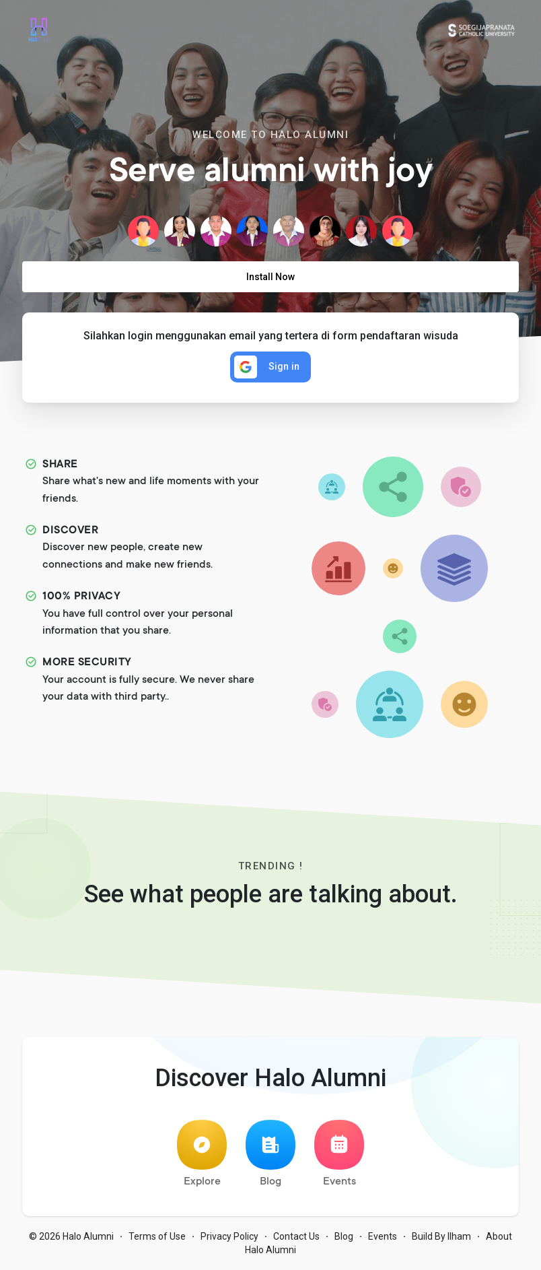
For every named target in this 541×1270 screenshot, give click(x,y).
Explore (202, 1154)
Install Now (270, 276)
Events (339, 1154)
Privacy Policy (229, 1236)
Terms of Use (157, 1236)
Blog (270, 1154)
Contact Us (296, 1236)
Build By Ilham (441, 1236)
